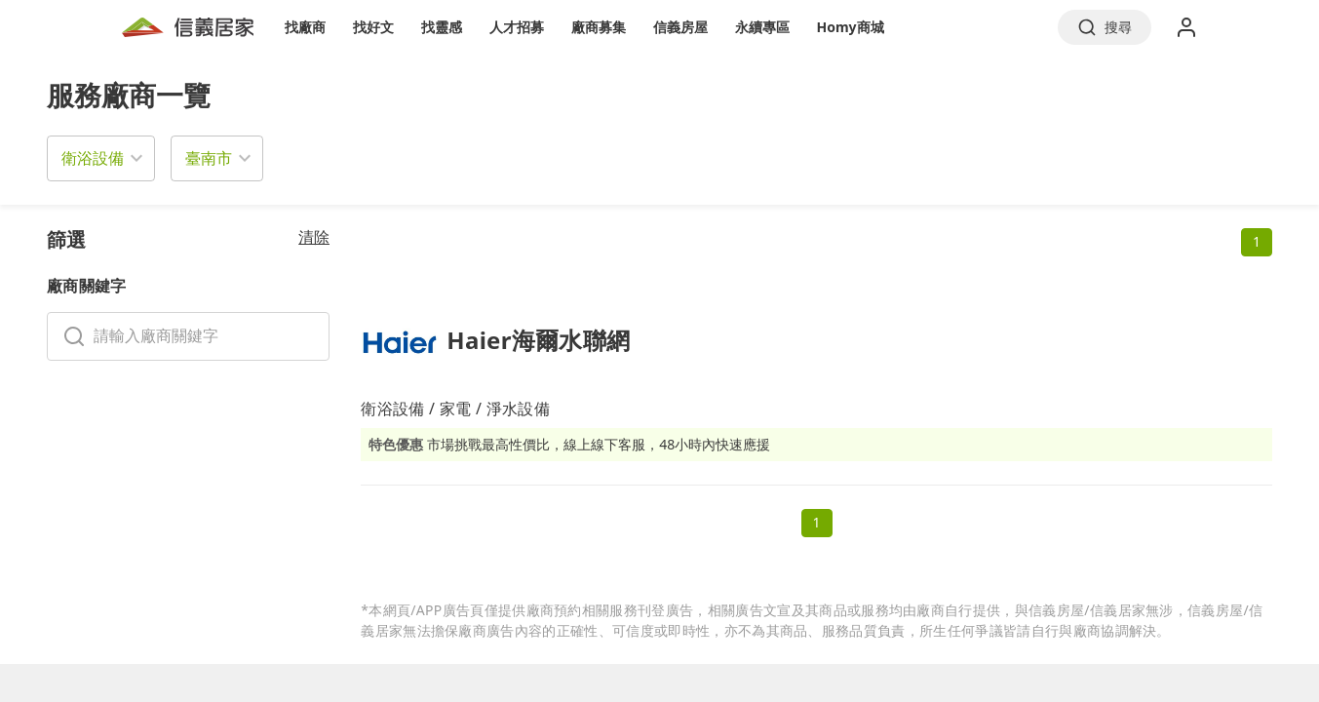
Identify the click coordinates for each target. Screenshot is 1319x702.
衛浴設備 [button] (92, 158)
